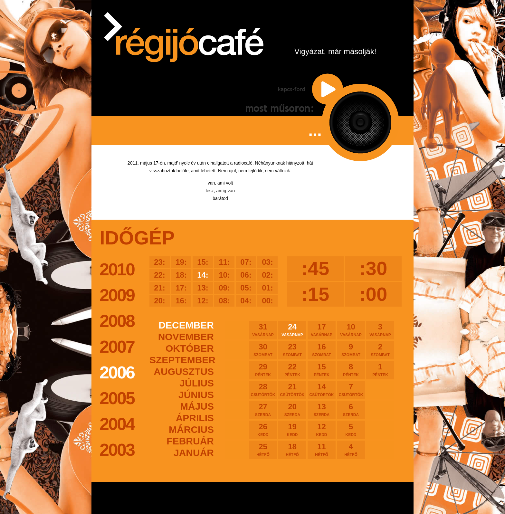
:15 (315, 294)
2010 (117, 269)
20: (159, 300)
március (191, 429)
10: (224, 275)
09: (224, 287)
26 (263, 429)
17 (321, 329)
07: (246, 262)
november (186, 336)
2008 (117, 320)
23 (292, 349)
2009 (117, 295)
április (195, 418)
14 (321, 389)
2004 (117, 423)
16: (181, 300)
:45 (315, 268)
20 (292, 409)
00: (267, 300)
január (194, 452)
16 (321, 349)
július (196, 383)
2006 (117, 372)
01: (267, 287)
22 (292, 369)
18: (181, 275)
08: (224, 300)
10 (351, 329)
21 (292, 389)
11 (321, 449)
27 (263, 409)
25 (263, 449)
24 (292, 329)
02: (267, 275)
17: (181, 287)
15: (202, 262)
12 (321, 429)
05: (246, 287)
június (196, 394)
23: (159, 262)
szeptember (181, 360)
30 (263, 349)
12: (202, 300)
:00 (373, 294)
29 (263, 369)
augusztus (184, 371)
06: (246, 275)
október (190, 348)
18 (292, 449)
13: (202, 287)
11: (224, 262)
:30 (373, 268)
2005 (117, 398)
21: (159, 287)
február (190, 441)
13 (321, 409)
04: (246, 300)
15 (321, 369)
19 (292, 429)
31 (263, 329)
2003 (117, 449)
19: (181, 262)
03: (267, 262)
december (186, 325)
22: (159, 275)
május (197, 406)
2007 (117, 346)
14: (202, 275)
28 (263, 389)
